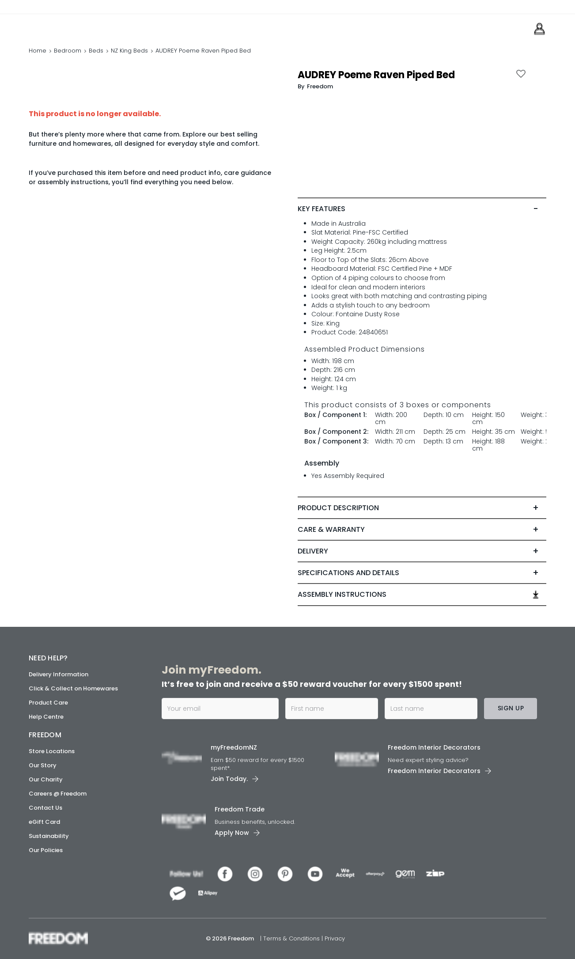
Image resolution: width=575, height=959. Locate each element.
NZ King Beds (129, 50)
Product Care (48, 702)
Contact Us (45, 808)
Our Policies (46, 850)
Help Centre (46, 717)
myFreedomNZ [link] (234, 747)
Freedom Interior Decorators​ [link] (434, 747)
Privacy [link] (335, 938)
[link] (68, 26)
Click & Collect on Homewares (73, 688)
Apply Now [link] (232, 832)
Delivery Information (58, 674)
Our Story (43, 765)
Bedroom (67, 50)
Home (37, 50)
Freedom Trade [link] (240, 809)
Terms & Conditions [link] (292, 938)
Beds (96, 50)
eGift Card (44, 822)
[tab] (422, 209)
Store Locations (52, 751)
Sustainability (49, 836)
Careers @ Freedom (58, 793)
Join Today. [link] (229, 778)
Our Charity (46, 779)
